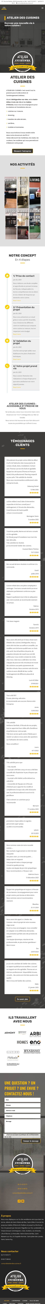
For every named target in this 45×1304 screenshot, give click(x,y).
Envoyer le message (31, 1141)
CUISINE (24, 1300)
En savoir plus (22, 999)
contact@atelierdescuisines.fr (22, 1193)
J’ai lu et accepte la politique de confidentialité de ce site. (22, 1136)
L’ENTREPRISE (16, 1300)
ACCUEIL (6, 1300)
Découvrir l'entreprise (22, 151)
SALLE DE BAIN (34, 1300)
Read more (17, 300)
